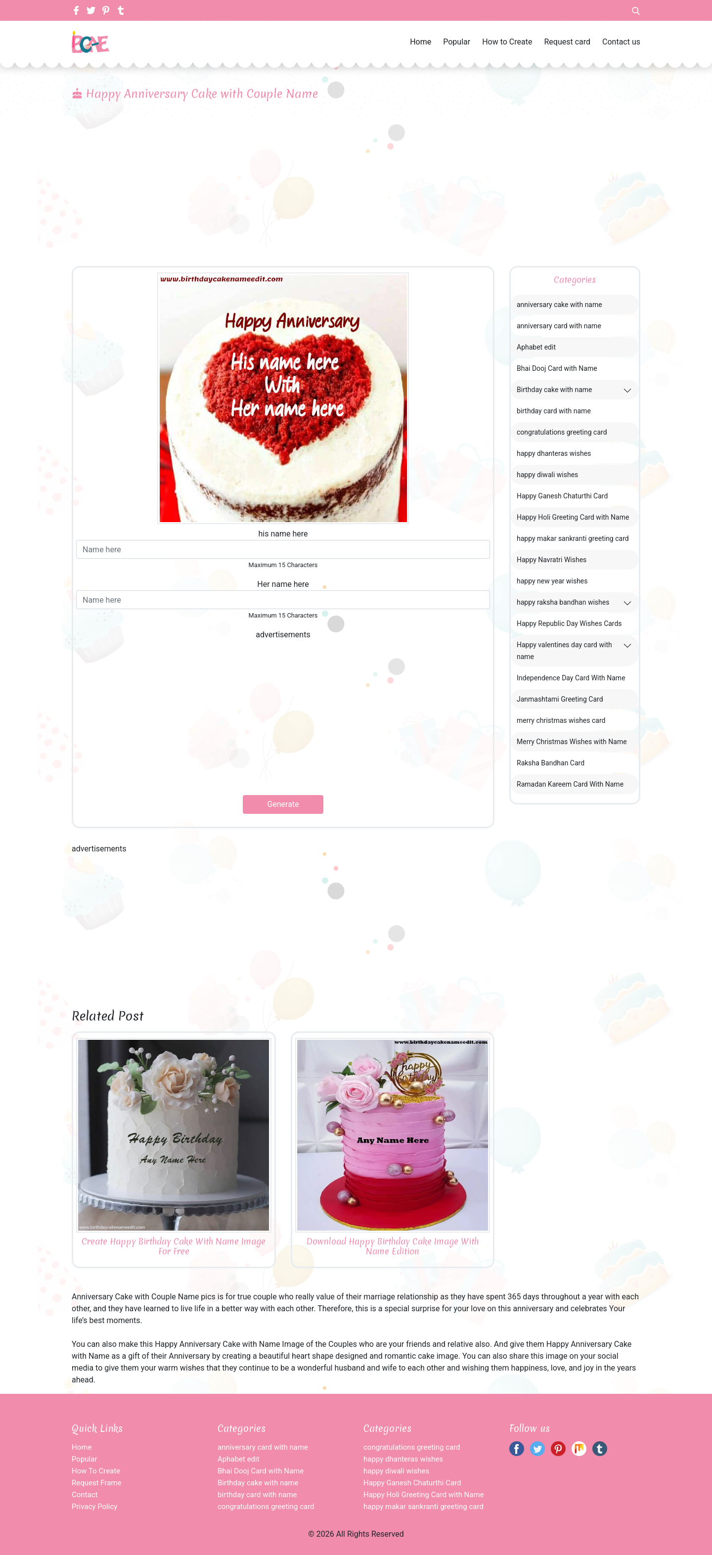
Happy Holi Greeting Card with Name (573, 517)
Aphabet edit (536, 347)
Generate (283, 804)
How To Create (96, 1470)
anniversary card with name (559, 326)
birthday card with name (554, 411)
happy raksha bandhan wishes (563, 602)
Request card (567, 41)
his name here (283, 533)
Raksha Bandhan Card (550, 763)
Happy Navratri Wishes (551, 560)
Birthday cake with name (554, 390)
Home (420, 41)
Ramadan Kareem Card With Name (570, 784)
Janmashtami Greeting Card (560, 699)
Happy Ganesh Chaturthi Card (562, 496)
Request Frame (96, 1482)
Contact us (621, 41)
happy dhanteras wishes (554, 453)
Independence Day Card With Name (571, 678)
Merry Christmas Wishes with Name (572, 742)
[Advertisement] (356, 192)
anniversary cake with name (559, 305)
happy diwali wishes (547, 475)
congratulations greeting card (562, 432)
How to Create (507, 41)
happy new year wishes (552, 581)
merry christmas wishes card (561, 720)
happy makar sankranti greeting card (573, 538)
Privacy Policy (94, 1506)
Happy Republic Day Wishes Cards (569, 623)
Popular (456, 41)
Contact (84, 1494)
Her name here (283, 584)
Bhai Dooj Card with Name (557, 368)
